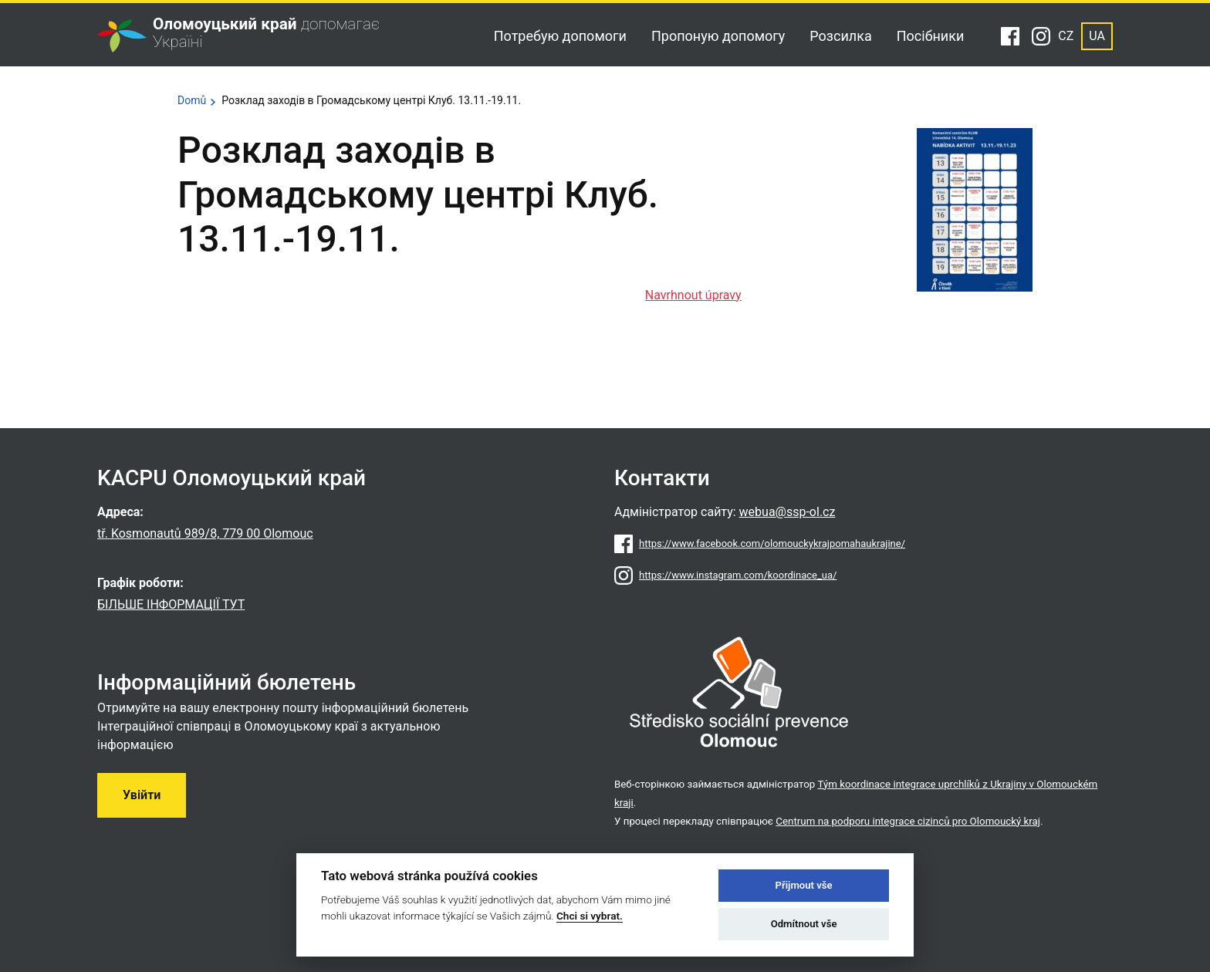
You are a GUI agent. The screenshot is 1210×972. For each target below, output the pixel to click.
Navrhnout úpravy (693, 295)
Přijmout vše (804, 885)
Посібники (931, 36)
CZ (1065, 36)
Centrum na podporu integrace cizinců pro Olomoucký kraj (908, 821)
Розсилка (840, 36)
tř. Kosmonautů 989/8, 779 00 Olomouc (205, 533)
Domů (191, 100)
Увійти (142, 795)
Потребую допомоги (560, 36)
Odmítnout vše (804, 924)
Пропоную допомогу (718, 36)
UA (1097, 36)
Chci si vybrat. (589, 916)
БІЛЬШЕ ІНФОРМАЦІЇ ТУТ (171, 604)
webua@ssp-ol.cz (787, 512)
